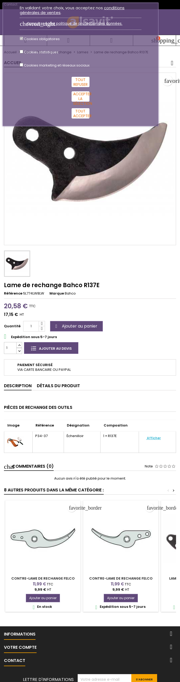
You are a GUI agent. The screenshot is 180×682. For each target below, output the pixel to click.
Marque (56, 293)
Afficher (153, 438)
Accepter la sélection (81, 96)
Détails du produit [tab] (58, 386)
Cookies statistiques (41, 52)
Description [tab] (18, 386)
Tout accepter (81, 113)
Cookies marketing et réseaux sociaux (56, 65)
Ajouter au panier (75, 326)
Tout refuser (80, 82)
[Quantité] (31, 326)
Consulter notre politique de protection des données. (74, 23)
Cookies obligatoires (42, 39)
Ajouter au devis (51, 348)
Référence (13, 293)
